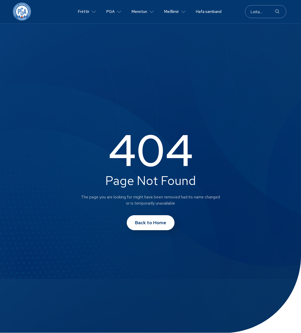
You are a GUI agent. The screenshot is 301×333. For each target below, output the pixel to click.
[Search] (277, 11)
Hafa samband (208, 11)
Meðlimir (174, 11)
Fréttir (87, 11)
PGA (113, 11)
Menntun (142, 11)
